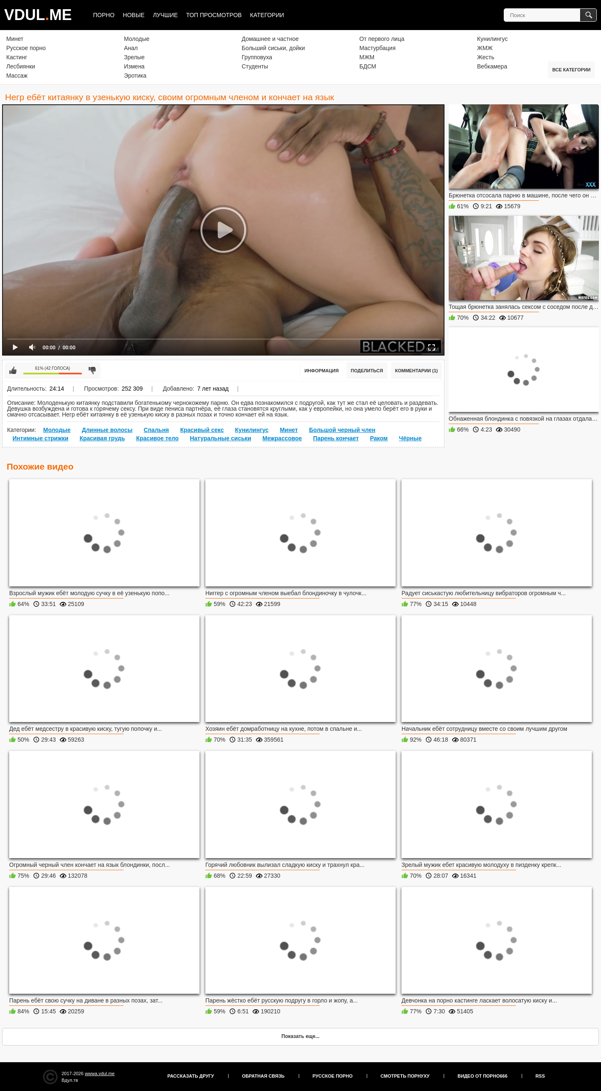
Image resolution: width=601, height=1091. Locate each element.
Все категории (571, 69)
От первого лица (381, 38)
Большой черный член (342, 430)
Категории (267, 15)
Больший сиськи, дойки (273, 48)
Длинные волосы (107, 430)
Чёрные (410, 438)
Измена (134, 66)
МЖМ (366, 57)
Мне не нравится (92, 370)
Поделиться (367, 370)
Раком (379, 438)
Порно (103, 15)
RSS (540, 1075)
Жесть (485, 57)
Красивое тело (157, 438)
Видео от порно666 (482, 1075)
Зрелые (134, 57)
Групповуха (257, 57)
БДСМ (367, 66)
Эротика (135, 75)
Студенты (255, 66)
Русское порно (26, 48)
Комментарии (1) (416, 370)
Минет (14, 38)
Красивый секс (202, 430)
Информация (321, 370)
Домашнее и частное (270, 38)
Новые (133, 15)
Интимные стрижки (40, 438)
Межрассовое (282, 438)
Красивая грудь (102, 438)
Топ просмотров (214, 15)
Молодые (136, 38)
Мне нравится (13, 370)
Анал (131, 48)
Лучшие (165, 15)
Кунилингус (492, 38)
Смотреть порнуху (405, 1075)
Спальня (156, 430)
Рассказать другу (190, 1075)
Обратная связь (263, 1075)
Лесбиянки (20, 66)
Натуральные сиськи (220, 438)
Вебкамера (492, 66)
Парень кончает (336, 438)
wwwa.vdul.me (100, 1073)
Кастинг (16, 57)
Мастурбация (377, 48)
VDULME (38, 14)
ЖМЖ (485, 48)
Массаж (17, 75)
